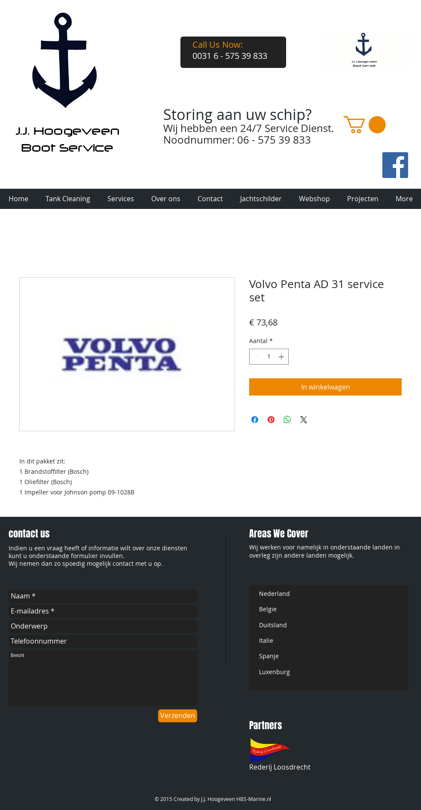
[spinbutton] (269, 356)
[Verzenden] (177, 715)
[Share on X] (304, 419)
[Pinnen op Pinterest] (271, 419)
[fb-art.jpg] (395, 165)
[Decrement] (255, 356)
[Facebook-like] (338, 175)
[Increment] (282, 356)
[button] (365, 124)
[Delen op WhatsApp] (287, 419)
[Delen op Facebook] (255, 419)
